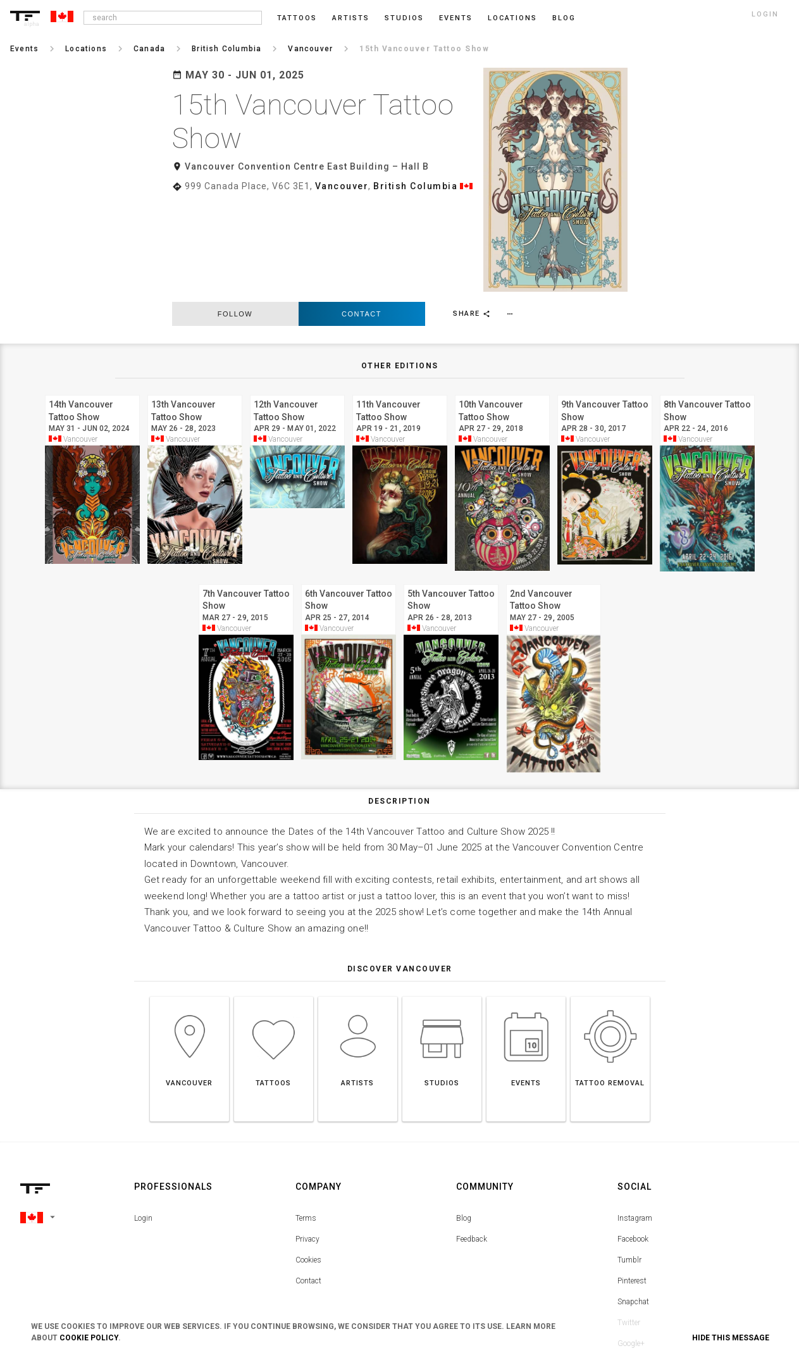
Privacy (307, 1136)
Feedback (471, 1136)
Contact (361, 211)
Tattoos (297, 18)
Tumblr (629, 1157)
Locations (512, 18)
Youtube (631, 1261)
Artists (350, 18)
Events (456, 18)
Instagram (634, 1115)
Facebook (632, 1136)
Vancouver (342, 186)
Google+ (631, 1241)
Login (143, 1115)
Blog (463, 1115)
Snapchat (633, 1199)
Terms (305, 1115)
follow (235, 211)
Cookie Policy (88, 1337)
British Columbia (415, 186)
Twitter (628, 1220)
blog (564, 18)
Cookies (308, 1157)
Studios (404, 18)
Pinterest (632, 1178)
